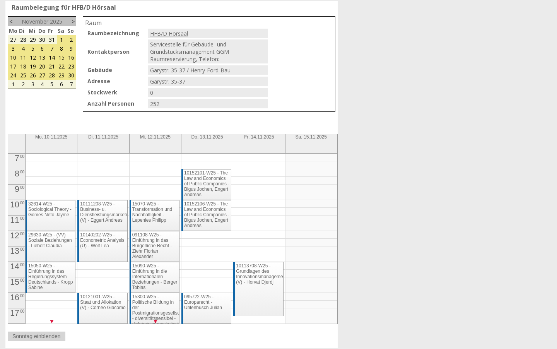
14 (52, 57)
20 (42, 66)
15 (61, 57)
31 (52, 39)
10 (13, 57)
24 (13, 75)
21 (52, 66)
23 (71, 66)
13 (42, 57)
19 (33, 66)
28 (23, 39)
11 (23, 57)
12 (33, 57)
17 (13, 66)
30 (42, 39)
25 (23, 75)
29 (33, 39)
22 (61, 66)
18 (23, 66)
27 (13, 39)
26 (33, 75)
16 (71, 57)
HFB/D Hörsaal (169, 33)
